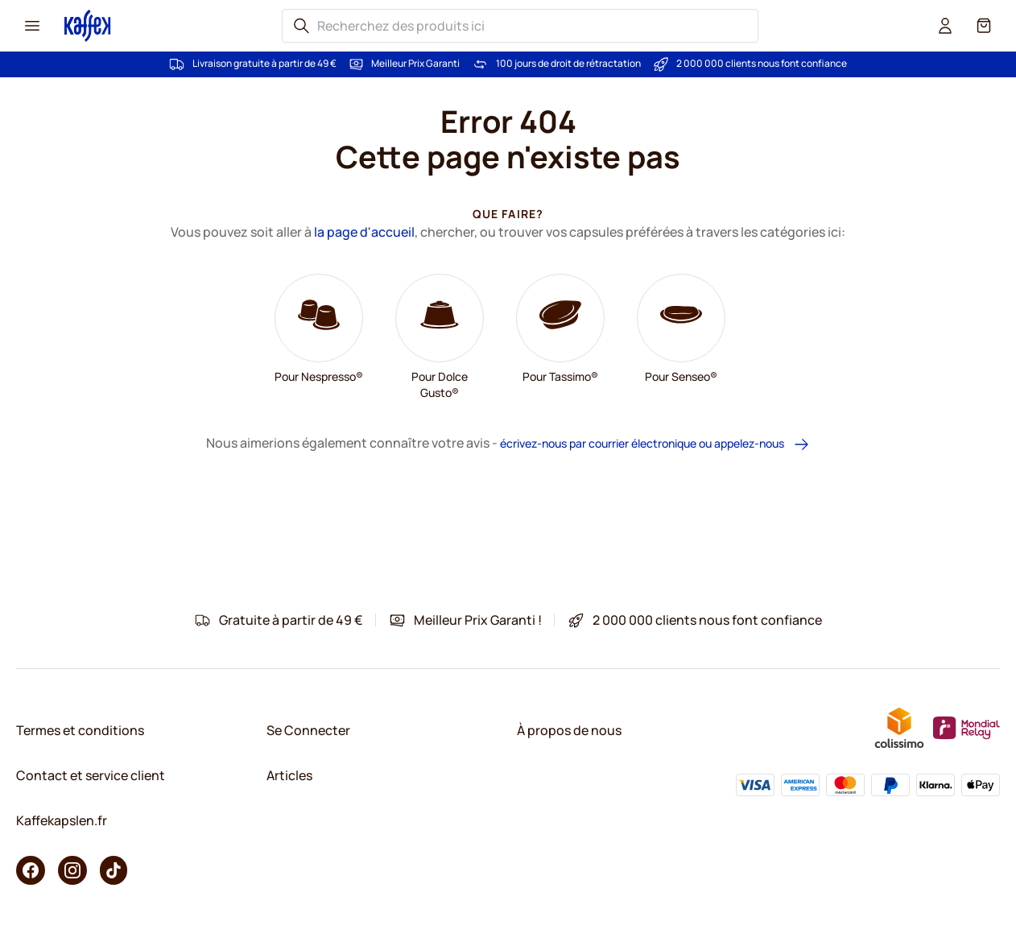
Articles (289, 775)
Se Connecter (308, 730)
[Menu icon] (32, 26)
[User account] (945, 26)
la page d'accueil (364, 232)
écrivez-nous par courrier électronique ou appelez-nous (655, 444)
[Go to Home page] (87, 25)
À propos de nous (569, 730)
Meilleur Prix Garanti (415, 63)
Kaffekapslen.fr (61, 820)
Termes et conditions (80, 730)
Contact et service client (90, 775)
